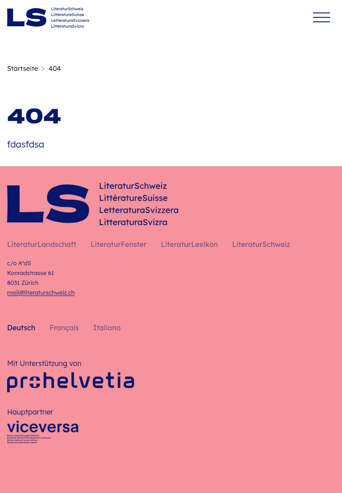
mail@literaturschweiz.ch (40, 292)
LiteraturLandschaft (41, 244)
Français (64, 327)
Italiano (107, 327)
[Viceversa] (42, 434)
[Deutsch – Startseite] (48, 17)
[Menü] (321, 17)
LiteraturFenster (118, 244)
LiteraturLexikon (189, 244)
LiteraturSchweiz (261, 244)
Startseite (22, 68)
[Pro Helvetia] (70, 382)
